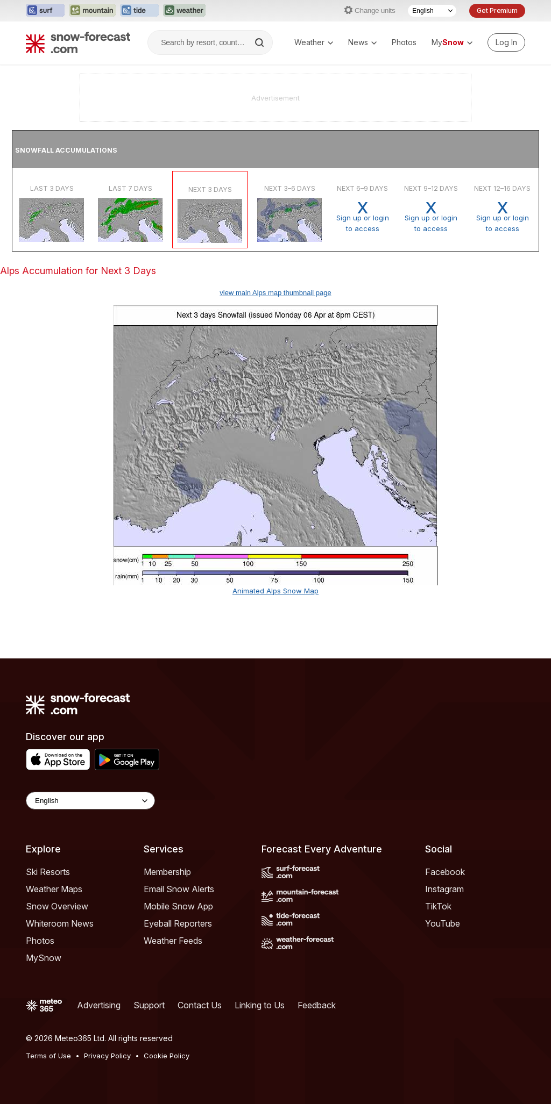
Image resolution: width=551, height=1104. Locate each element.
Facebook (445, 871)
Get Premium (497, 10)
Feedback (317, 1005)
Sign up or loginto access (362, 216)
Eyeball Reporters (178, 923)
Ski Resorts (48, 871)
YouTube (442, 923)
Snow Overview (57, 906)
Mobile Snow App (178, 906)
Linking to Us (260, 1005)
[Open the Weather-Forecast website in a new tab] (184, 11)
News (362, 42)
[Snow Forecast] (78, 42)
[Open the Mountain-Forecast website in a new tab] (92, 11)
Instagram (444, 889)
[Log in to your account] (506, 42)
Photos (404, 42)
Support (149, 1005)
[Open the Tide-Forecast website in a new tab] (139, 11)
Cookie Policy (166, 1055)
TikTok (438, 906)
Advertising (99, 1005)
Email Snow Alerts (179, 889)
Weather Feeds (173, 940)
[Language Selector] (432, 11)
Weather (313, 42)
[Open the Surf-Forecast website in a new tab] (45, 11)
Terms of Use (48, 1055)
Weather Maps (54, 889)
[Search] (260, 42)
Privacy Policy (107, 1055)
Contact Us (200, 1005)
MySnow (43, 957)
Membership (167, 871)
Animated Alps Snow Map (275, 590)
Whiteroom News (60, 923)
